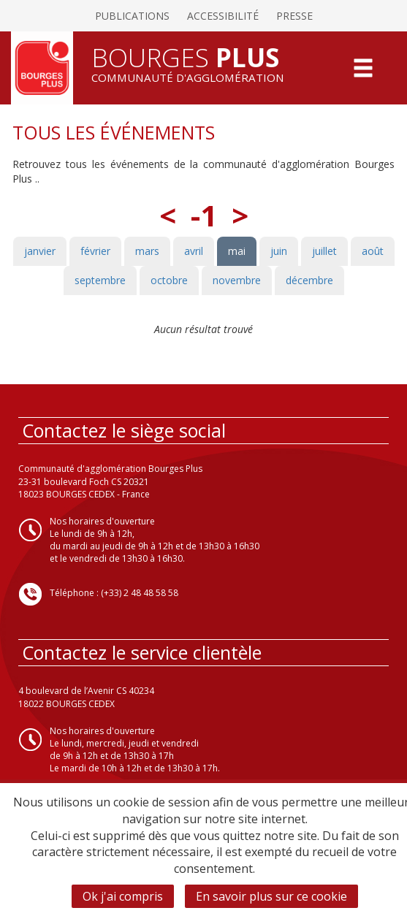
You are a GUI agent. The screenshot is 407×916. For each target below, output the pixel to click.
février (95, 251)
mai (237, 251)
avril (193, 251)
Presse (294, 16)
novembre (237, 280)
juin (278, 251)
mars (147, 251)
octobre (169, 280)
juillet (324, 251)
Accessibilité (223, 16)
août (373, 251)
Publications (132, 16)
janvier (40, 251)
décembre (309, 280)
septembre (100, 280)
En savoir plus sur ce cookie (271, 896)
